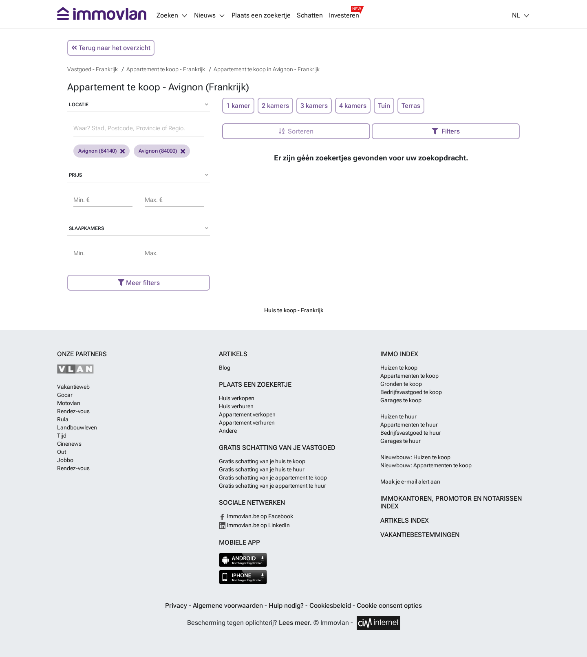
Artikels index (404, 520)
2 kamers (275, 106)
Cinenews (69, 443)
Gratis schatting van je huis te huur (262, 469)
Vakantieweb (73, 386)
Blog (224, 367)
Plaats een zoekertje (261, 15)
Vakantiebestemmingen (419, 535)
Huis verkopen (236, 398)
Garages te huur (400, 441)
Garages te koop (400, 400)
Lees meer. (295, 622)
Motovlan (68, 403)
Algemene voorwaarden (229, 605)
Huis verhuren (236, 406)
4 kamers (352, 106)
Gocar (65, 395)
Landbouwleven (77, 427)
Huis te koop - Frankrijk (293, 310)
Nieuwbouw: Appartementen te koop (426, 465)
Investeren (344, 15)
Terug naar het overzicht (110, 48)
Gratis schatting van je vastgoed (277, 447)
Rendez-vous (73, 411)
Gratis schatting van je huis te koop (262, 461)
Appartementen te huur (409, 424)
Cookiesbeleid (331, 605)
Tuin (384, 106)
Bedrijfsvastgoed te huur (410, 432)
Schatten (310, 15)
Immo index (399, 354)
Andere (228, 430)
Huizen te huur (398, 416)
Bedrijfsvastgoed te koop (411, 392)
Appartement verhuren (247, 422)
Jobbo (65, 460)
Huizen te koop (398, 367)
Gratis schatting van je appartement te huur (272, 485)
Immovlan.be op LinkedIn (254, 525)
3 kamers (314, 106)
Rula (62, 419)
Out (61, 452)
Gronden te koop (401, 384)
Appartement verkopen (247, 414)
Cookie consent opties (389, 605)
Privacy (177, 605)
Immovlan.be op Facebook (256, 516)
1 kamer (238, 106)
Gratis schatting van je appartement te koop (273, 477)
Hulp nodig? (287, 605)
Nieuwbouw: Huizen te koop (415, 457)
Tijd (61, 435)
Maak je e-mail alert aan (410, 481)
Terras (411, 106)
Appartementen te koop (409, 375)
